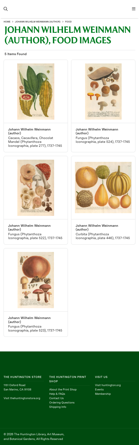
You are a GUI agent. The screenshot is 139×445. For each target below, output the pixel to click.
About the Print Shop (63, 389)
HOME (7, 21)
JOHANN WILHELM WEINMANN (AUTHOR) (37, 21)
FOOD (68, 21)
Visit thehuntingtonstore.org (22, 398)
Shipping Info (57, 407)
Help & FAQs (57, 394)
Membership (103, 394)
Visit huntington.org (108, 385)
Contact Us (56, 398)
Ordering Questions (62, 402)
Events (99, 389)
